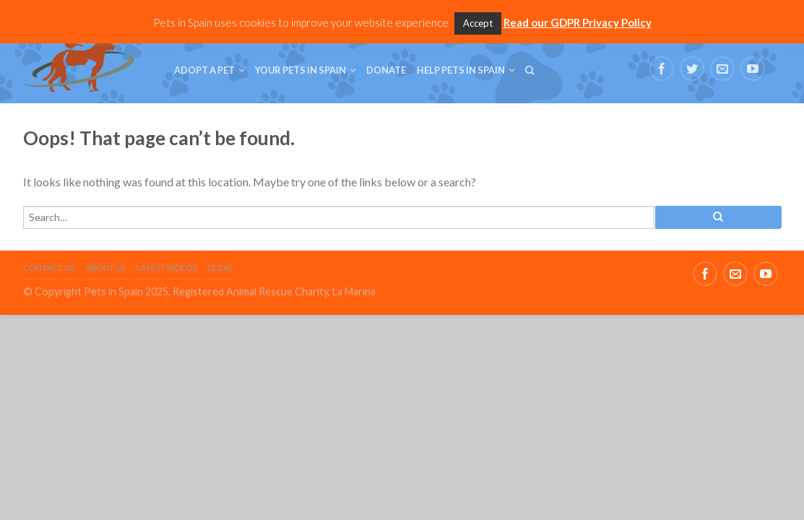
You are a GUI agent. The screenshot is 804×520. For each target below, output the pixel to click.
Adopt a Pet (204, 70)
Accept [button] (478, 23)
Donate (386, 70)
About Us (105, 267)
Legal (220, 267)
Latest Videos (166, 267)
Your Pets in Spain (300, 70)
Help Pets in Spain (461, 70)
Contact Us (48, 267)
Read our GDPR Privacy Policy (577, 22)
